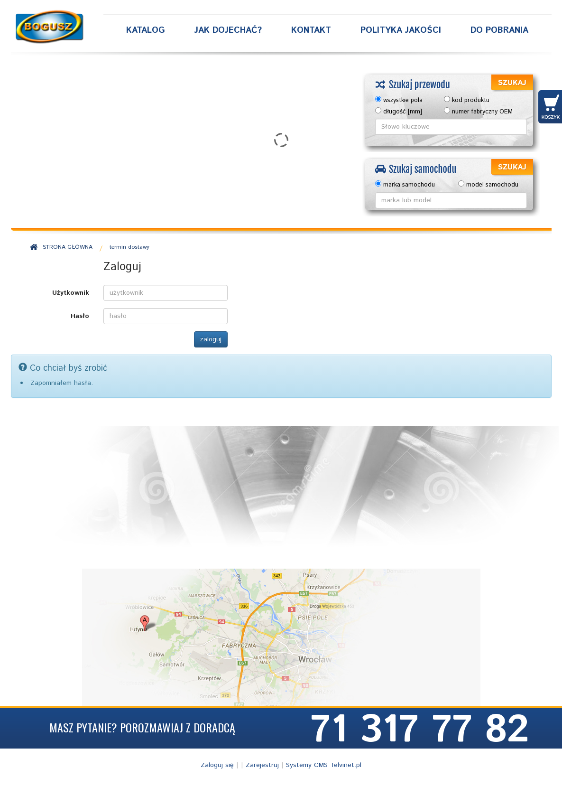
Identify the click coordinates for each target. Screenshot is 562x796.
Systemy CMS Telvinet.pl (323, 765)
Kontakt (311, 30)
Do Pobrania (499, 30)
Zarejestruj (262, 765)
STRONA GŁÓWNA (67, 247)
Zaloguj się (217, 765)
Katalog (145, 30)
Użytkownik (70, 293)
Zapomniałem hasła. (61, 383)
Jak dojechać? (228, 30)
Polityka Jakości (400, 30)
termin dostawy (129, 247)
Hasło (80, 316)
